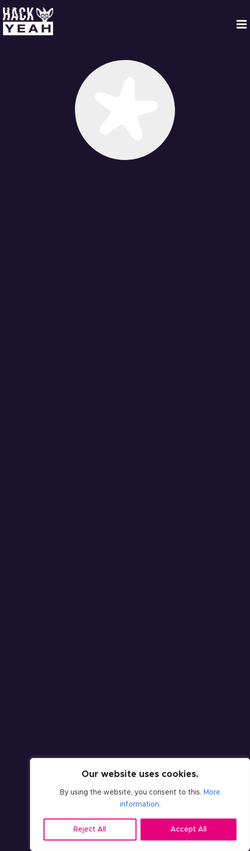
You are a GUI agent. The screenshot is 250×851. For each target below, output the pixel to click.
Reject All (90, 829)
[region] (140, 804)
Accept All (188, 829)
